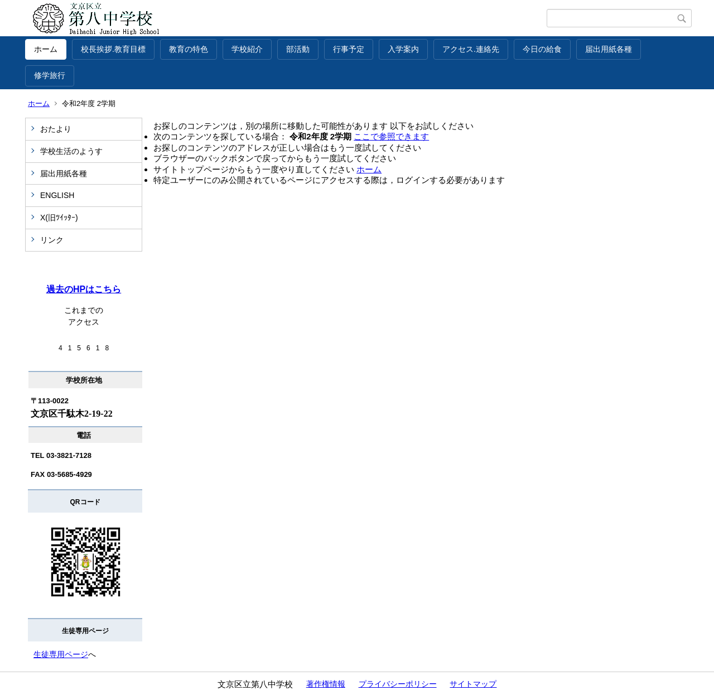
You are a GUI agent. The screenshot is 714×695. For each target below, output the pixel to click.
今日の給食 (542, 49)
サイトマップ (473, 683)
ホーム (45, 49)
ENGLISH (57, 195)
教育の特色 (188, 49)
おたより (55, 128)
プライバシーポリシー (398, 683)
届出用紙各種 (608, 49)
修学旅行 (49, 75)
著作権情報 (325, 683)
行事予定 (348, 49)
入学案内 (403, 49)
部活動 (298, 49)
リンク (52, 239)
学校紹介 (247, 49)
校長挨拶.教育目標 (113, 49)
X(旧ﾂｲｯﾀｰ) (59, 217)
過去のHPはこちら (83, 289)
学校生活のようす (71, 151)
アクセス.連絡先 (470, 49)
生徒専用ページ (60, 654)
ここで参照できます (391, 136)
